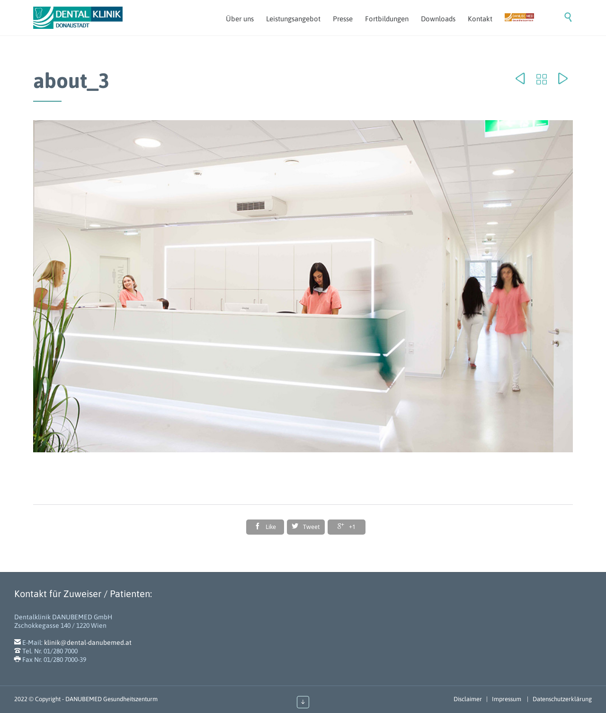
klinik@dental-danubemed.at (88, 642)
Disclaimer (468, 699)
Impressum (507, 699)
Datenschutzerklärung (562, 699)
